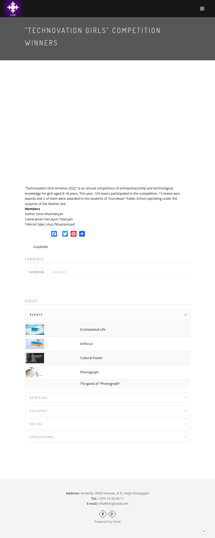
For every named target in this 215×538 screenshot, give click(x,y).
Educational (42, 437)
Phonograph (89, 372)
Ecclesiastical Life (93, 329)
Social (36, 424)
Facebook (37, 272)
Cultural (39, 411)
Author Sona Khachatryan (44, 214)
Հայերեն (40, 246)
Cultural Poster (91, 358)
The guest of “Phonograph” (100, 383)
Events (36, 315)
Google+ (59, 272)
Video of (107, 127)
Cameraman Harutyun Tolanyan (49, 219)
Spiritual (39, 398)
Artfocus (86, 343)
